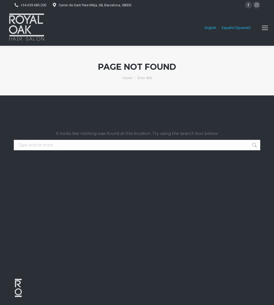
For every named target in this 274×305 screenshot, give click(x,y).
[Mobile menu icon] (264, 27)
